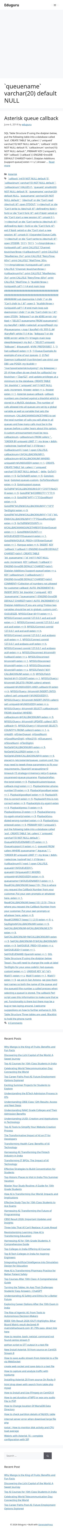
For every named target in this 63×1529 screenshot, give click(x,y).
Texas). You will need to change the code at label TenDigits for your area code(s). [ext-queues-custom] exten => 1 (31, 967)
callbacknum (11, 437)
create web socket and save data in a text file (29, 1366)
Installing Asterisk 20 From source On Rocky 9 (29, 1379)
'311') (23, 243)
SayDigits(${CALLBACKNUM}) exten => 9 (26, 924)
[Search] (48, 1455)
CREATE (50, 462)
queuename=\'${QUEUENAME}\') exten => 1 (28, 880)
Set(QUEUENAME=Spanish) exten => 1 (25, 954)
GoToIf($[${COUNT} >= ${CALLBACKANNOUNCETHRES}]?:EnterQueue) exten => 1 (30, 527)
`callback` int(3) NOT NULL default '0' (28, 178)
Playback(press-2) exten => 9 (20, 811)
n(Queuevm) (45, 738)
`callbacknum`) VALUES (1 (18, 187)
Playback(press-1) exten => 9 (26, 807)
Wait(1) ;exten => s (14, 975)
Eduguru (11, 5)
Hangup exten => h (27, 544)
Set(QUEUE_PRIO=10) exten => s (35, 945)
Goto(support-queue (28, 484)
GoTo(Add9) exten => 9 (29, 475)
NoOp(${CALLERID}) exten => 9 (21, 751)
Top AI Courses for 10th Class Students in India (30, 1063)
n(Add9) (8, 734)
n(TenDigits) (26, 743)
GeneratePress (45, 1524)
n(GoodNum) (39, 734)
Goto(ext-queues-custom (24, 480)
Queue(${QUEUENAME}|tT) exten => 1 (25, 842)
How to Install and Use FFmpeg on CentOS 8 (29, 1392)
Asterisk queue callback (31, 118)
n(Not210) (31, 738)
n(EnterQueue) (22, 734)
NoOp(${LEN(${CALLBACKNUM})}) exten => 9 (29, 755)
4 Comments (15, 1023)
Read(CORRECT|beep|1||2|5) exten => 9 (27, 919)
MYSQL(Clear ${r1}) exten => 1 (35, 613)
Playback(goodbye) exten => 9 (27, 794)
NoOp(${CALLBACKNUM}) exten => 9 (24, 747)
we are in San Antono (29, 979)
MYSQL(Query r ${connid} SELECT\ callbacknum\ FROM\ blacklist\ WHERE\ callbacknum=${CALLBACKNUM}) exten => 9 (31, 713)
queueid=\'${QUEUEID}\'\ (18, 867)
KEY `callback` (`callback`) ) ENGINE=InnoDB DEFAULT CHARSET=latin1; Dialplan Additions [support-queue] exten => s (30, 566)
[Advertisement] (31, 42)
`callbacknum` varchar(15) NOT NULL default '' (30, 182)
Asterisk (12, 174)
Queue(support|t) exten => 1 (20, 846)
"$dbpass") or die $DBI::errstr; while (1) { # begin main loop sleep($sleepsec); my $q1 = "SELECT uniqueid (29, 338)
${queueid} (23, 346)
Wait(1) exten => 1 (36, 975)
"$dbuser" (10, 346)
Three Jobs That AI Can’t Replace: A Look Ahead (30, 1227)
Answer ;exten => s (33, 389)
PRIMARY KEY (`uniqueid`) (41, 824)
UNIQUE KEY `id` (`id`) (39, 971)
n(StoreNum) (11, 743)
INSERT (44, 544)
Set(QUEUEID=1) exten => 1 (19, 949)
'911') (31, 243)
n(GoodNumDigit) (14, 738)
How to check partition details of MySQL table (29, 1414)
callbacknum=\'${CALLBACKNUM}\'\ (24, 454)
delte (43, 471)
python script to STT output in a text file (26, 1344)
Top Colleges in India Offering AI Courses (27, 1249)
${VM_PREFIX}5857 (41, 346)
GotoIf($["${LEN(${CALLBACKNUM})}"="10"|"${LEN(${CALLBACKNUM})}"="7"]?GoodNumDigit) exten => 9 (31, 519)
